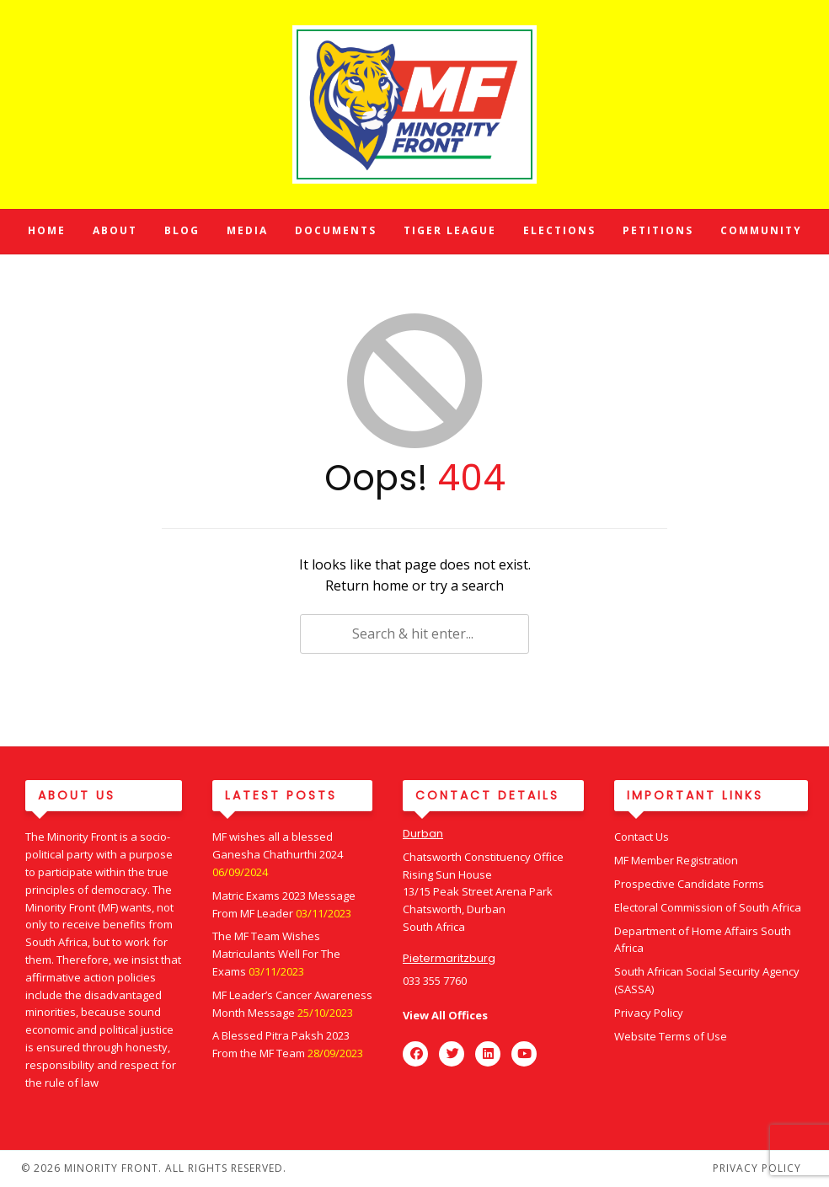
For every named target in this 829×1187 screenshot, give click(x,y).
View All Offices (445, 1015)
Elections (559, 230)
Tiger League (450, 230)
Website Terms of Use (670, 1036)
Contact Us (641, 836)
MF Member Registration (676, 860)
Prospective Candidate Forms (689, 883)
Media (247, 230)
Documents (336, 230)
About (115, 230)
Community (761, 230)
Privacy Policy (648, 1012)
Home (47, 230)
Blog (182, 230)
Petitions (658, 230)
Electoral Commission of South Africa (707, 907)
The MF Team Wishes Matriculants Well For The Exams (276, 953)
